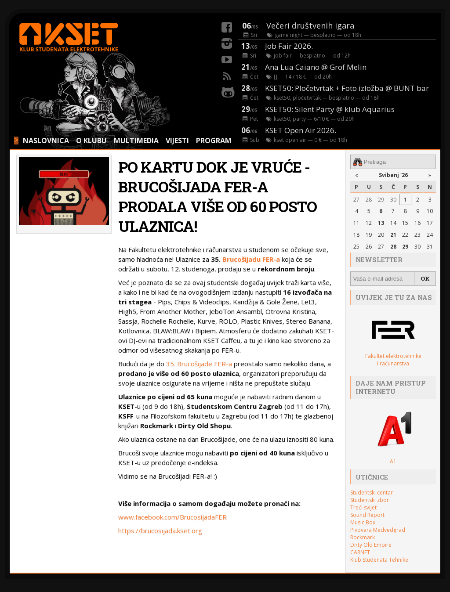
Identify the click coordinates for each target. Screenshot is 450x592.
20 (381, 234)
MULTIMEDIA (136, 140)
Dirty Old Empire (371, 545)
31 (430, 246)
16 (417, 223)
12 (369, 223)
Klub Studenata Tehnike (379, 559)
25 (356, 246)
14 (393, 223)
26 (369, 246)
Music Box (362, 522)
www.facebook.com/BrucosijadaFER (172, 517)
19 (369, 234)
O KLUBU (91, 140)
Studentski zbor (369, 500)
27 (356, 199)
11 (356, 223)
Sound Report (367, 515)
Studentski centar (371, 492)
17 (430, 223)
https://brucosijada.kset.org (160, 530)
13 (381, 223)
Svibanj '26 (393, 175)
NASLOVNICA (46, 140)
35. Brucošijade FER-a (199, 363)
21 (393, 234)
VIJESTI (177, 140)
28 (369, 199)
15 (405, 223)
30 (393, 199)
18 (356, 234)
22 (405, 234)
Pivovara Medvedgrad (377, 530)
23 (417, 234)
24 (430, 234)
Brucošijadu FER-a (251, 259)
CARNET (360, 552)
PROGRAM (214, 140)
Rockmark (362, 537)
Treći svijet (363, 507)
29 (381, 199)
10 (430, 211)
